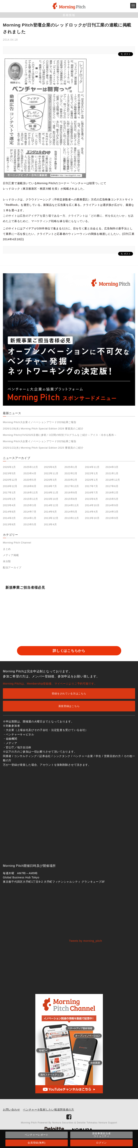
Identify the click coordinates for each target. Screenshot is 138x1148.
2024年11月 (92, 467)
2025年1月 (70, 467)
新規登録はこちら (69, 706)
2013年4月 (50, 524)
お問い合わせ (11, 1109)
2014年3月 (112, 511)
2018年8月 (29, 486)
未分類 (7, 561)
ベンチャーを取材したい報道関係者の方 (48, 1109)
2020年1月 (91, 479)
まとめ (7, 549)
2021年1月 (112, 473)
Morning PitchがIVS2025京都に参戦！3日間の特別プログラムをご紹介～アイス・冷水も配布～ (60, 434)
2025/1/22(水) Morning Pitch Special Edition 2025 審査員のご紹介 (43, 447)
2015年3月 (29, 505)
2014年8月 (9, 511)
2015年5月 (112, 498)
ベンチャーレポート (36, 1134)
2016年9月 (70, 492)
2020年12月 (10, 479)
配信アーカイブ (12, 567)
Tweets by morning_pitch (85, 940)
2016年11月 (51, 492)
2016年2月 (112, 492)
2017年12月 (71, 486)
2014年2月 (9, 518)
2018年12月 (10, 486)
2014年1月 (29, 518)
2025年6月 (50, 467)
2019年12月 (113, 479)
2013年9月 (112, 518)
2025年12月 (30, 467)
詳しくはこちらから (69, 651)
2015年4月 (9, 505)
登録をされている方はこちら (69, 693)
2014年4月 (91, 511)
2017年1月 (9, 492)
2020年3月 (50, 479)
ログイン (101, 1142)
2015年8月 (70, 498)
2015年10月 (51, 498)
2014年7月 (29, 511)
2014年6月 (50, 511)
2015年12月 (30, 498)
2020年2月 (70, 479)
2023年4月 (29, 473)
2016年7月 (91, 492)
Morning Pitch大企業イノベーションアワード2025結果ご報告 (39, 441)
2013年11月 (71, 518)
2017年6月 (112, 486)
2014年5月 (70, 511)
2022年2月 (70, 473)
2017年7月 (91, 486)
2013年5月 (29, 524)
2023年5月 (9, 473)
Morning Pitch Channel (17, 542)
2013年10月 (92, 518)
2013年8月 (9, 524)
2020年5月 (29, 479)
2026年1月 (9, 467)
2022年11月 (51, 473)
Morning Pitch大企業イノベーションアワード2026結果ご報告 (39, 422)
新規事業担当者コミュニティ (101, 1135)
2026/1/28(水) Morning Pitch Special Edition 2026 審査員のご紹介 (43, 428)
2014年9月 (112, 505)
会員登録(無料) (36, 1142)
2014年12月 (51, 505)
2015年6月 (91, 498)
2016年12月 (30, 492)
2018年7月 (50, 486)
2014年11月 (71, 505)
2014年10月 (92, 505)
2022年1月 (91, 473)
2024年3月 (112, 467)
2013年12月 (51, 518)
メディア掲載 (11, 555)
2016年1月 (9, 498)
